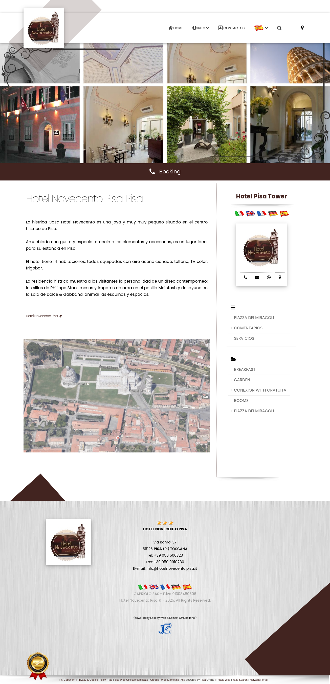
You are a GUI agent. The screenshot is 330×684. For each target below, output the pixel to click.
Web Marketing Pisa (173, 679)
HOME (175, 28)
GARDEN (242, 380)
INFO (200, 28)
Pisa (203, 679)
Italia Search (240, 679)
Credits (154, 679)
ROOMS (241, 400)
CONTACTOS (231, 28)
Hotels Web (223, 679)
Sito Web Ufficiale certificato (131, 679)
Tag (110, 679)
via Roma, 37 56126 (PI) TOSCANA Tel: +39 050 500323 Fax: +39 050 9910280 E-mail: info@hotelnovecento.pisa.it (165, 549)
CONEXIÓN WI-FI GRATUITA (260, 390)
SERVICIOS (244, 338)
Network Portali (259, 679)
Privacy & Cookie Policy (91, 679)
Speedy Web (158, 618)
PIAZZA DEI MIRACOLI (254, 318)
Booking (165, 171)
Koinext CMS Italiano (182, 618)
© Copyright (68, 679)
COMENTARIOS (248, 328)
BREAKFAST (244, 369)
